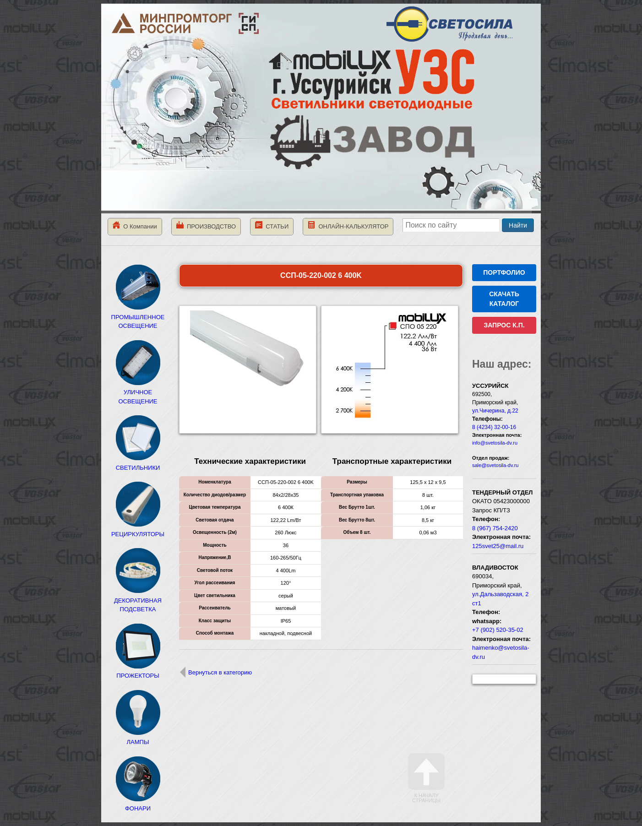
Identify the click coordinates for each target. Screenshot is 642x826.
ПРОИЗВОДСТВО (206, 225)
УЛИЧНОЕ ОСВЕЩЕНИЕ (138, 392)
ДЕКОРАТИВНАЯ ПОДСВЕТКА (138, 600)
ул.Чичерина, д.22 (495, 411)
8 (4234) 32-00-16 (494, 427)
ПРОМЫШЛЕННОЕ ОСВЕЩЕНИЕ (138, 316)
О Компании (135, 225)
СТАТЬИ (271, 225)
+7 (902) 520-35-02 (497, 629)
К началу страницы (426, 778)
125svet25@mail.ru (497, 546)
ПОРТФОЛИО (504, 272)
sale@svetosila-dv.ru (495, 465)
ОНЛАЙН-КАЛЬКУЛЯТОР (348, 225)
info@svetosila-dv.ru (494, 443)
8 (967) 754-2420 (495, 528)
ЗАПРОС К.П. (504, 325)
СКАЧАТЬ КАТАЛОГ (504, 298)
